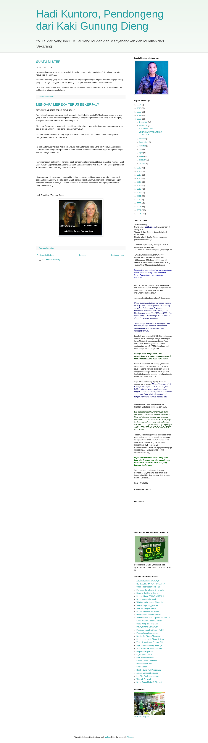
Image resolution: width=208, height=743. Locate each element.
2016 (139, 178)
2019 (139, 168)
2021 (139, 115)
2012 (139, 193)
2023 (139, 108)
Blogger (130, 737)
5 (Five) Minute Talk (144, 655)
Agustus (142, 146)
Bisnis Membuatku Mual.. (147, 599)
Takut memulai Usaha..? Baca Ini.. (150, 602)
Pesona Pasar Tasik (145, 664)
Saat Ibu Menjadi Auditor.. (147, 608)
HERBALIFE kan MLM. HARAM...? (151, 584)
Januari (142, 163)
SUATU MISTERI (48, 62)
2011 (139, 196)
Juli (140, 149)
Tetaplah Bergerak (144, 679)
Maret (141, 156)
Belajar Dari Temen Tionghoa (148, 636)
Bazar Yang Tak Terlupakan (147, 624)
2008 (139, 207)
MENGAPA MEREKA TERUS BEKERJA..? (67, 104)
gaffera (107, 737)
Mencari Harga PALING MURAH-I (150, 596)
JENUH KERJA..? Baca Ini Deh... (150, 648)
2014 (139, 185)
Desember (143, 122)
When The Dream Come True (148, 587)
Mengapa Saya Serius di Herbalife (150, 590)
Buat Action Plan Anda (146, 658)
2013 (139, 189)
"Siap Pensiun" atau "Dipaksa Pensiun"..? (153, 618)
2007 (139, 210)
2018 (139, 171)
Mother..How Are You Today (148, 611)
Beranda (82, 255)
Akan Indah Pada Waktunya (148, 581)
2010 (139, 200)
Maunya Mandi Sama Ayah (147, 627)
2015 (139, 182)
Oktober (142, 139)
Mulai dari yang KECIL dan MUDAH (151, 630)
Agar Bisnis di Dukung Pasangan (150, 645)
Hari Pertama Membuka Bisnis (149, 615)
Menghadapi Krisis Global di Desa (150, 639)
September (143, 142)
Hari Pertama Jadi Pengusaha (149, 670)
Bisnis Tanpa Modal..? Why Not (149, 682)
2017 (139, 175)
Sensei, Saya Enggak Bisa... (148, 605)
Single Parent (142, 667)
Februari (142, 160)
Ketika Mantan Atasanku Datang (149, 621)
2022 (139, 112)
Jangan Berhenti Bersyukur (147, 673)
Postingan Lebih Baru (45, 255)
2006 (139, 214)
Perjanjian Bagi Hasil (145, 652)
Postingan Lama (117, 255)
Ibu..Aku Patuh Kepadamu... (148, 676)
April (141, 153)
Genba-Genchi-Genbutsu (147, 661)
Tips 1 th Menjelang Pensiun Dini (150, 642)
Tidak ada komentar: (46, 96)
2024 (139, 105)
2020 (139, 119)
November (143, 125)
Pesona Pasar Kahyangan (147, 633)
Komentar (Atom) (53, 260)
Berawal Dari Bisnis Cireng (147, 593)
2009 (139, 203)
